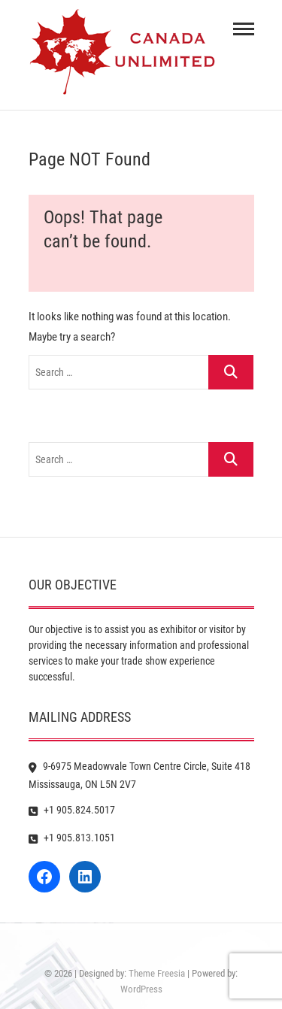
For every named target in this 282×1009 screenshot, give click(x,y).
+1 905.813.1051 (72, 838)
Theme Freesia (157, 973)
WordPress (141, 989)
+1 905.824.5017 (72, 810)
